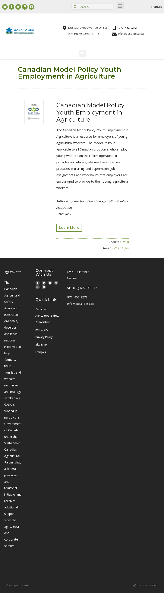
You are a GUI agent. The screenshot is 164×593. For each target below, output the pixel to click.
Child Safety (121, 248)
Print (126, 242)
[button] (120, 5)
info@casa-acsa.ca (80, 304)
